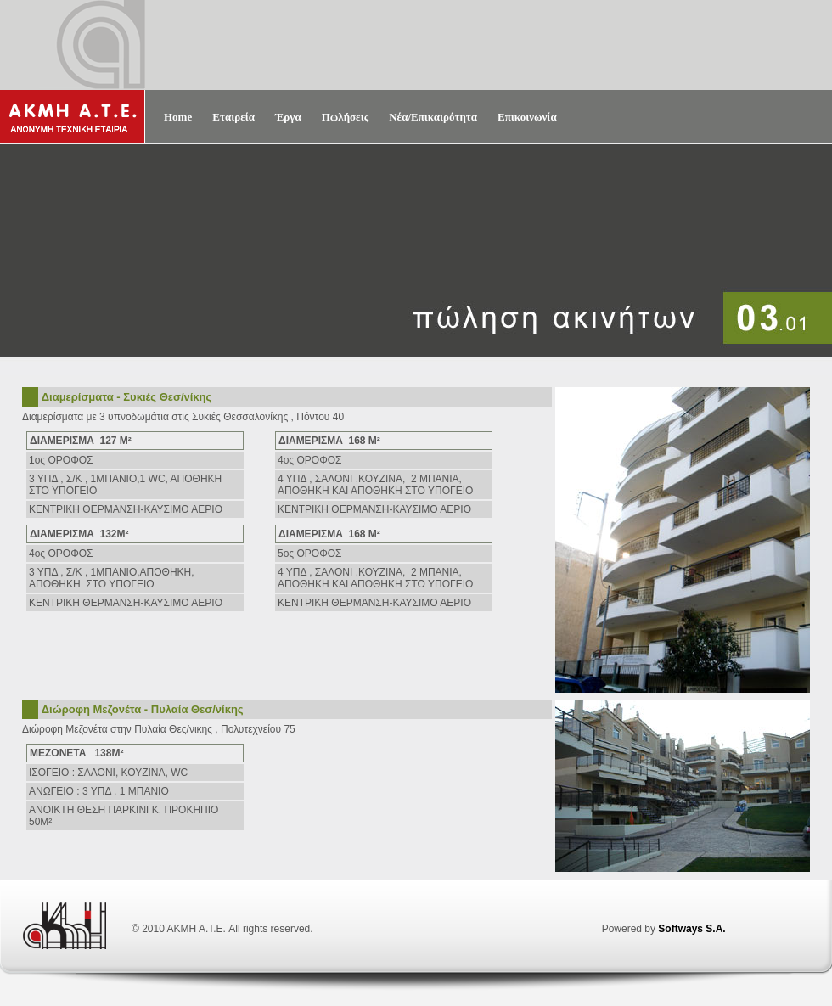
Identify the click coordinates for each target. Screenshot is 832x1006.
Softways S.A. (691, 929)
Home (178, 116)
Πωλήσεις (345, 116)
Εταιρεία (233, 116)
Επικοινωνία (527, 116)
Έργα (288, 116)
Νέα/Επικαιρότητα (433, 116)
